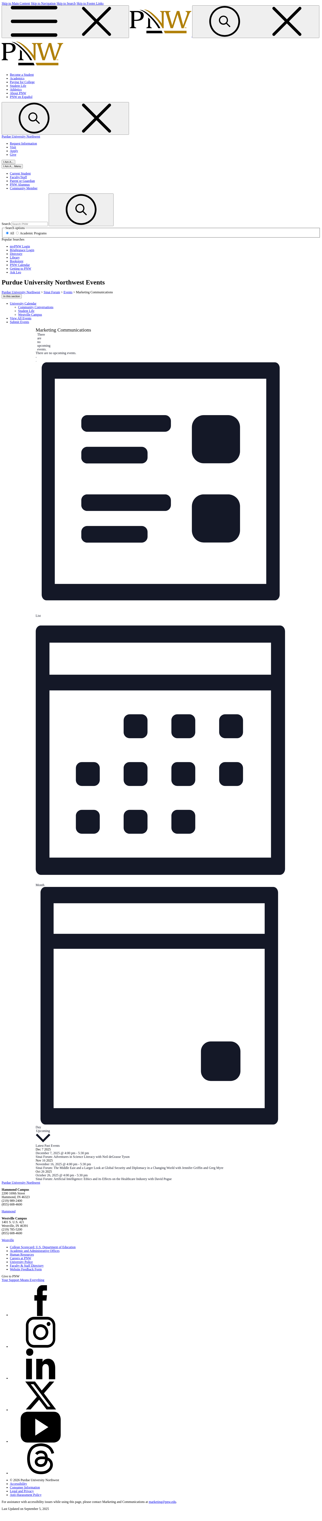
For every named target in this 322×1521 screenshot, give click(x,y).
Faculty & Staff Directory (27, 1265)
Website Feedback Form (26, 1269)
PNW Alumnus (20, 184)
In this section (11, 296)
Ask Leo (15, 272)
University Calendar (23, 303)
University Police (21, 1262)
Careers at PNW (20, 1258)
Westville (8, 1240)
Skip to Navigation (43, 3)
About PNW (18, 93)
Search (6, 224)
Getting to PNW (20, 268)
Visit (13, 147)
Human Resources (22, 1254)
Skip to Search (66, 3)
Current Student (20, 173)
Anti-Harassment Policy (25, 1495)
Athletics (16, 89)
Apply (14, 151)
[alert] (38, 342)
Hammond (9, 1211)
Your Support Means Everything (23, 1280)
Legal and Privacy (22, 1491)
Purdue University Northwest (21, 136)
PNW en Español (21, 97)
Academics (17, 78)
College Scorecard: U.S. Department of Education (43, 1247)
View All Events (20, 318)
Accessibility (18, 1483)
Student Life (18, 86)
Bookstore (16, 261)
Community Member (24, 188)
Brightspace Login (22, 250)
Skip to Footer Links (90, 3)
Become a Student (22, 74)
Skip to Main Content (16, 3)
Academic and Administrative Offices (35, 1251)
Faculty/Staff (18, 177)
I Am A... (8, 161)
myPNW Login (20, 246)
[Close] (12, 166)
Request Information (23, 143)
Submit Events (19, 322)
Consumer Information (25, 1487)
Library (15, 257)
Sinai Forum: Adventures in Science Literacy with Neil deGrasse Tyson (83, 1156)
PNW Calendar (20, 265)
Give (13, 154)
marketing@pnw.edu (162, 1502)
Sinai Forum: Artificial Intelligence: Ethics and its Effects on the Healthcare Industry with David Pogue (104, 1179)
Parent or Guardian (22, 181)
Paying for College (22, 82)
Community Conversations (35, 307)
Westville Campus (30, 314)
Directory (16, 254)
